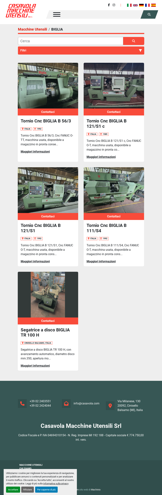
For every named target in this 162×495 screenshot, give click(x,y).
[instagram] (114, 5)
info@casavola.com (86, 403)
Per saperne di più (46, 489)
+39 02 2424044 (40, 405)
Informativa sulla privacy (55, 483)
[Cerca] (70, 41)
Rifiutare (27, 489)
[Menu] (56, 14)
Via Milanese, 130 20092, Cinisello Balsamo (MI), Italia (130, 405)
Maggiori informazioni (35, 151)
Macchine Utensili (30, 465)
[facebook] (109, 5)
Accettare (13, 489)
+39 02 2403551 (40, 401)
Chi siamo (25, 468)
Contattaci (48, 112)
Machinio (95, 489)
